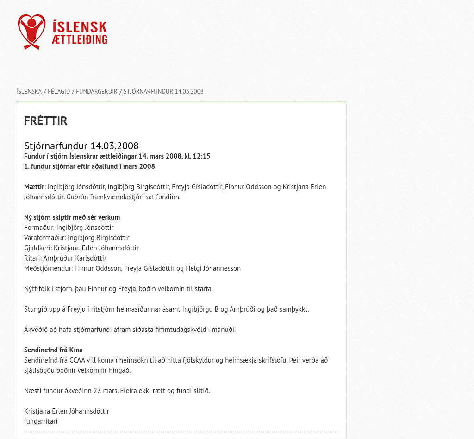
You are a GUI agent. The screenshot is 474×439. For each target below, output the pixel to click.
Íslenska (29, 91)
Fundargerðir (97, 91)
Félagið (59, 91)
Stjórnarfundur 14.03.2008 (164, 91)
